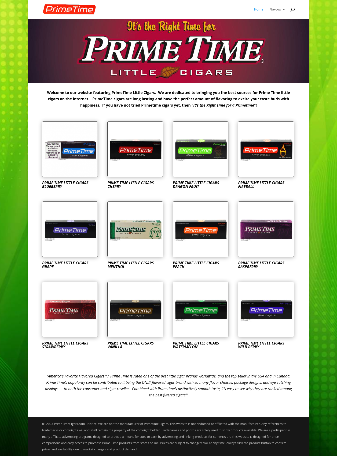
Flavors (275, 9)
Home (259, 9)
